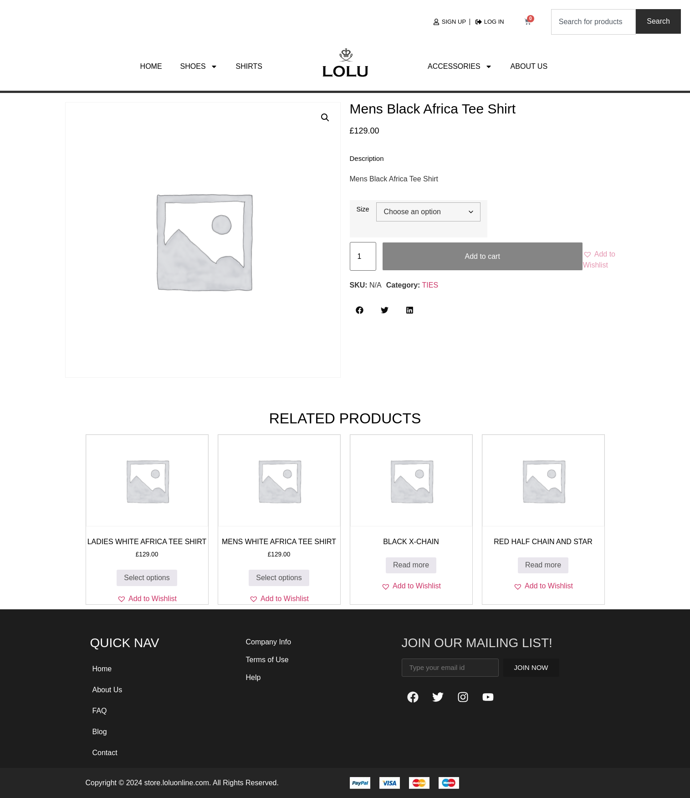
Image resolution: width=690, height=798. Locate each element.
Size (363, 209)
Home (151, 66)
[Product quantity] (363, 256)
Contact (105, 753)
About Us (529, 66)
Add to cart (482, 256)
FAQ (99, 711)
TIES (430, 285)
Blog (99, 732)
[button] (325, 117)
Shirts (249, 66)
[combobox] (593, 22)
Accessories (460, 66)
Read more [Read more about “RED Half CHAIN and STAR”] (543, 565)
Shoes (199, 66)
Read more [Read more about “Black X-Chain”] (411, 565)
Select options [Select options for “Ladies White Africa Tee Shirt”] (147, 578)
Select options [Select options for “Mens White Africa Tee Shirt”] (279, 578)
